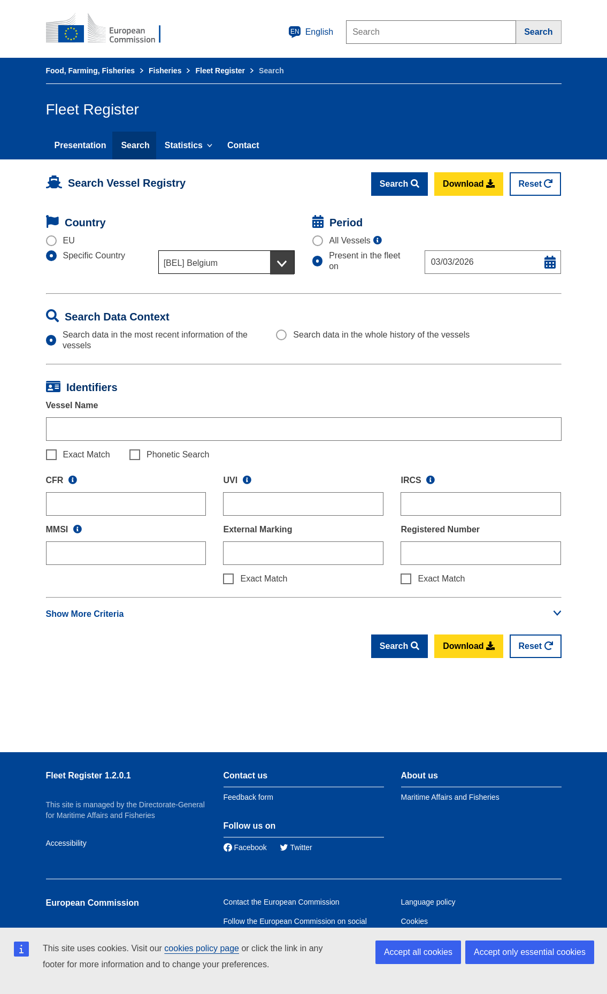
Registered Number (440, 529)
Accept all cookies (418, 952)
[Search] (538, 32)
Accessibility (66, 843)
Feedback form (248, 797)
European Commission (92, 902)
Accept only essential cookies (530, 952)
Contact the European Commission (282, 902)
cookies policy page (201, 948)
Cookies (414, 921)
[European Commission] (110, 29)
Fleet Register (220, 70)
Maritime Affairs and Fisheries (450, 797)
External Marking (257, 529)
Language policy (428, 902)
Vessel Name (72, 405)
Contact (243, 145)
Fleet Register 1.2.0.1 (88, 775)
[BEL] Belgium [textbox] (191, 262)
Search (135, 145)
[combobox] (227, 262)
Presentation (80, 145)
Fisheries (165, 70)
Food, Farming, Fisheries (90, 70)
